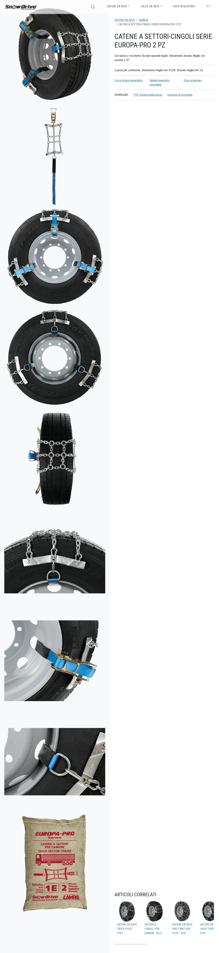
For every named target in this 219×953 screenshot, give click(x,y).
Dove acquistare (184, 6)
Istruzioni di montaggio (180, 95)
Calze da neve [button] (150, 6)
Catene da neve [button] (117, 6)
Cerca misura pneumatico (128, 80)
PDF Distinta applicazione (148, 95)
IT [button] (208, 6)
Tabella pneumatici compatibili (159, 82)
